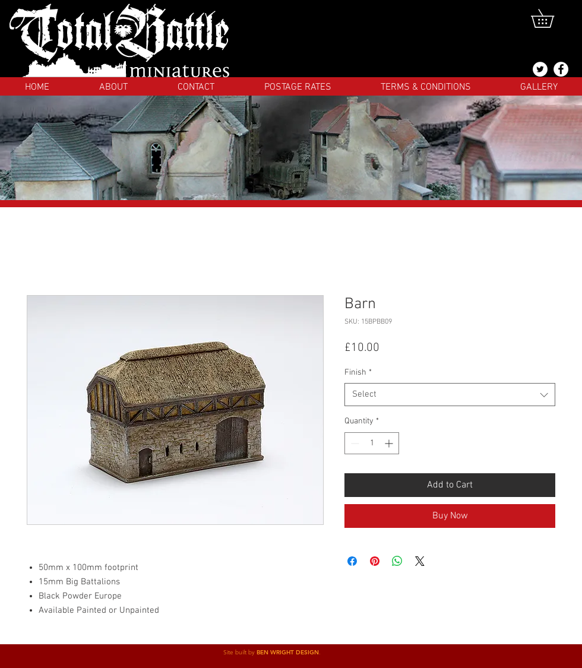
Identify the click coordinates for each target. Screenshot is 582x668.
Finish (358, 373)
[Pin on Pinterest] (375, 561)
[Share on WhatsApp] (397, 561)
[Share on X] (420, 561)
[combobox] (449, 394)
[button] (551, 18)
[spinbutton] (371, 443)
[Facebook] (560, 69)
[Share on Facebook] (352, 561)
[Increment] (389, 443)
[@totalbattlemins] (540, 69)
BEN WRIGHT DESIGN (288, 652)
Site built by (240, 652)
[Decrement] (353, 443)
